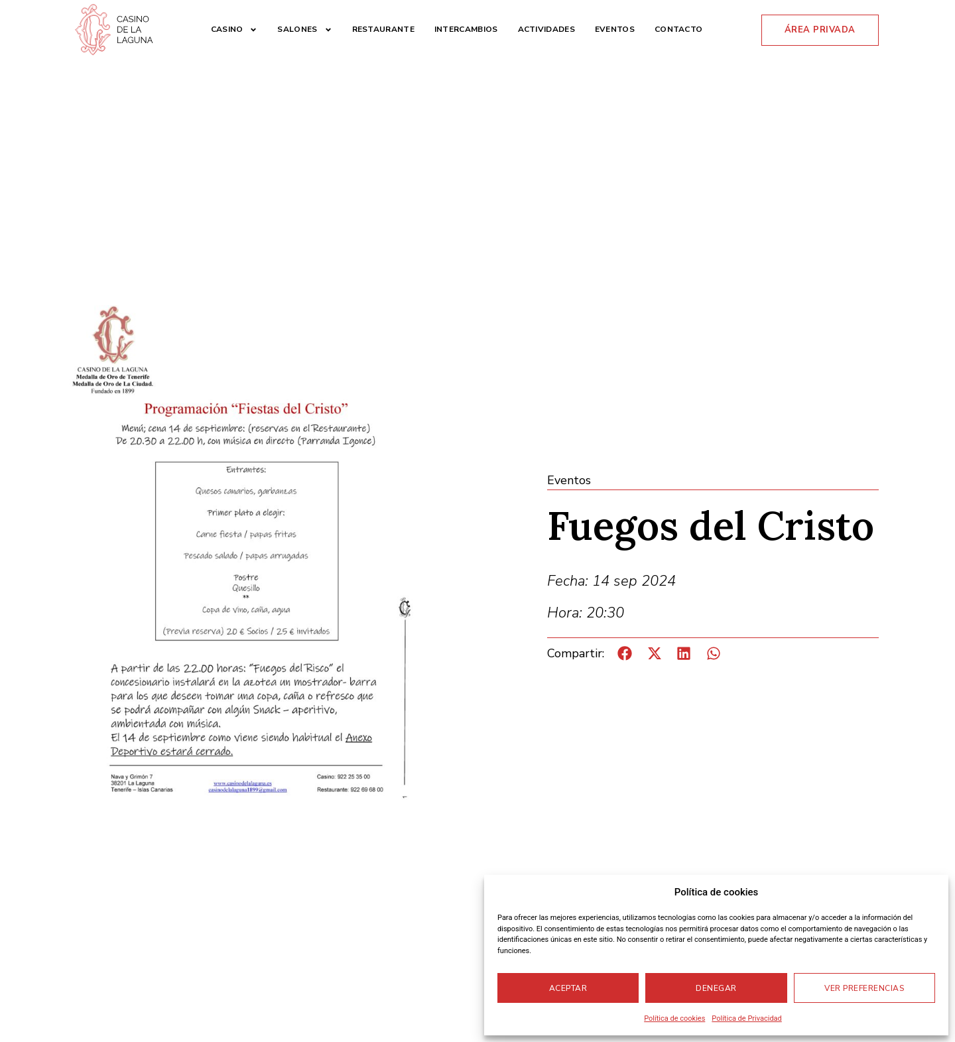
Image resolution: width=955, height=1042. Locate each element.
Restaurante (383, 29)
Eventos (615, 29)
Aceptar (568, 988)
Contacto (678, 29)
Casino (234, 29)
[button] (625, 653)
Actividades (546, 29)
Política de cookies (674, 1018)
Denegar (716, 988)
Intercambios (466, 29)
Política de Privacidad (746, 1018)
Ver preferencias (864, 988)
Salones (304, 29)
